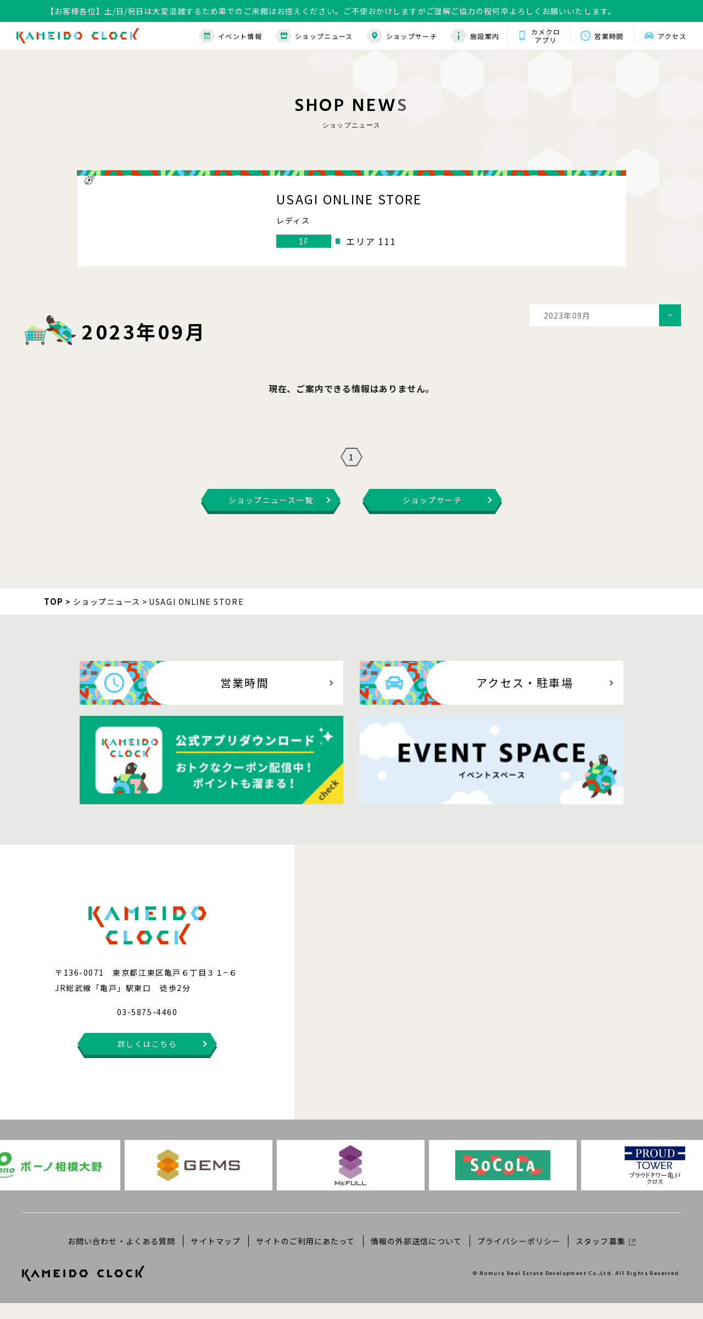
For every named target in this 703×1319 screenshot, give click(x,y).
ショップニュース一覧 (270, 515)
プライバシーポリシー (518, 1256)
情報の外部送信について (416, 1256)
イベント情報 (230, 36)
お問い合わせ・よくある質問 (122, 1256)
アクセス (672, 36)
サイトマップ (216, 1256)
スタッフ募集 (605, 1256)
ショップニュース (314, 36)
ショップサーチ (401, 36)
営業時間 (608, 36)
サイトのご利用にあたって (305, 1256)
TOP (54, 617)
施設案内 (474, 36)
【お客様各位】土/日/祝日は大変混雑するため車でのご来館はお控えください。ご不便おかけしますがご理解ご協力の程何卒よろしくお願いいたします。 (331, 10)
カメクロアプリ (545, 35)
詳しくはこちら (147, 1059)
